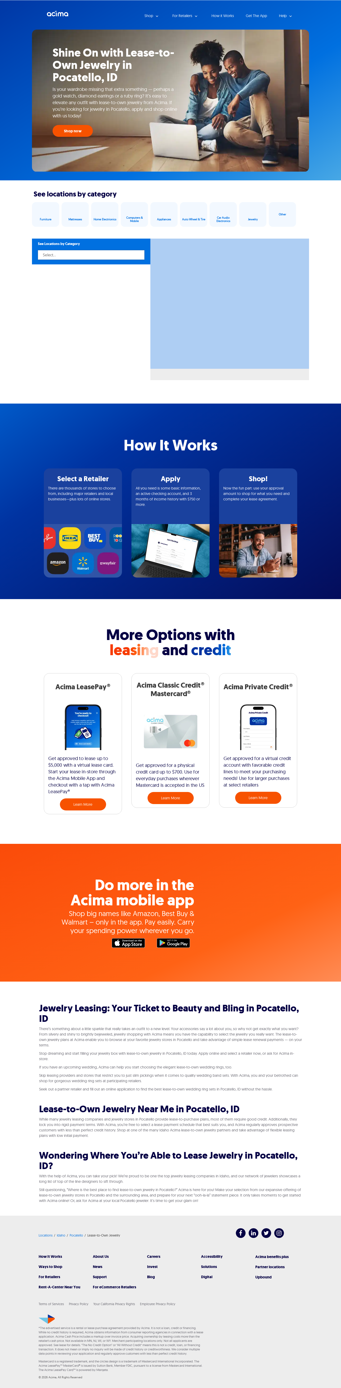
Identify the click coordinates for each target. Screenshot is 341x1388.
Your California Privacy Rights (114, 1304)
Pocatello (76, 1235)
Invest (152, 1266)
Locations (46, 1235)
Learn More (82, 804)
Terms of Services (51, 1304)
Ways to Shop (50, 1266)
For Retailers (49, 1276)
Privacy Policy (78, 1304)
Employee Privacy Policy (157, 1304)
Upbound (263, 1277)
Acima (57, 15)
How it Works (222, 15)
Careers (153, 1256)
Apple (131, 944)
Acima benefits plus (272, 1256)
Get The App (256, 15)
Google (176, 944)
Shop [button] (149, 15)
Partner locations (270, 1266)
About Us (101, 1256)
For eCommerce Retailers (114, 1287)
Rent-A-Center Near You (59, 1287)
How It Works (50, 1256)
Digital (206, 1276)
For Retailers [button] (182, 15)
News (97, 1266)
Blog (151, 1276)
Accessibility (212, 1256)
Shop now (72, 131)
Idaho (61, 1235)
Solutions (209, 1266)
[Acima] (47, 1319)
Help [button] (283, 15)
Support (100, 1276)
